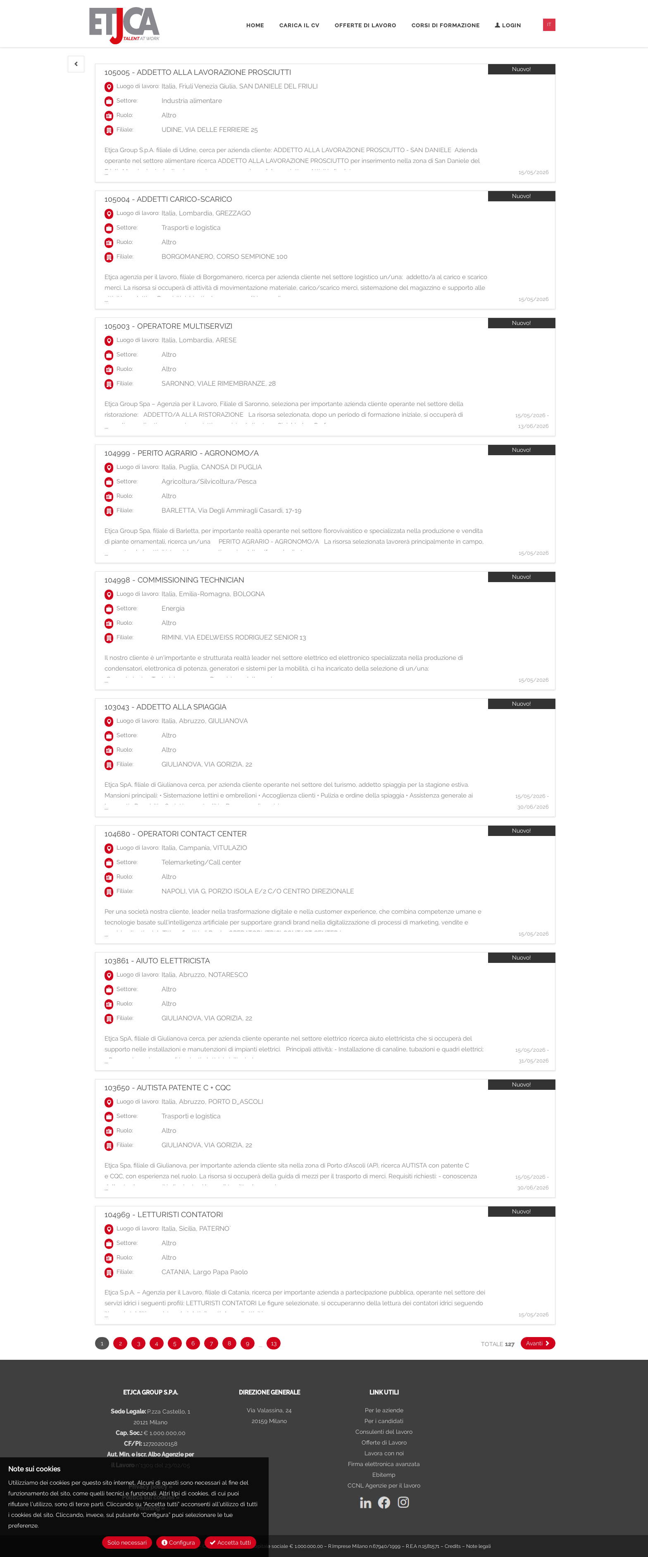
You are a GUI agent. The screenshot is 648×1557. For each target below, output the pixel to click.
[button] (76, 64)
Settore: (127, 100)
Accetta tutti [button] (230, 1542)
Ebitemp (383, 1474)
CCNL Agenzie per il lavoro (384, 1485)
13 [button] (273, 1343)
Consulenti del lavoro (383, 1431)
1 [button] (102, 1343)
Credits (453, 1546)
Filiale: (125, 129)
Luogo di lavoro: (138, 86)
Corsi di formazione (446, 25)
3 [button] (138, 1343)
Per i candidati (383, 1421)
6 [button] (193, 1343)
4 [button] (156, 1343)
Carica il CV (299, 25)
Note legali (478, 1546)
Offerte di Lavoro (384, 1442)
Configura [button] (178, 1542)
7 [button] (211, 1343)
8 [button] (229, 1343)
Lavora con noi (384, 1453)
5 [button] (174, 1343)
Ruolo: (125, 115)
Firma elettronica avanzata (384, 1464)
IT (549, 24)
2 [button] (120, 1343)
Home (255, 25)
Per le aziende (384, 1410)
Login (508, 25)
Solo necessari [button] (127, 1542)
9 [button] (247, 1343)
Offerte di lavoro (365, 25)
